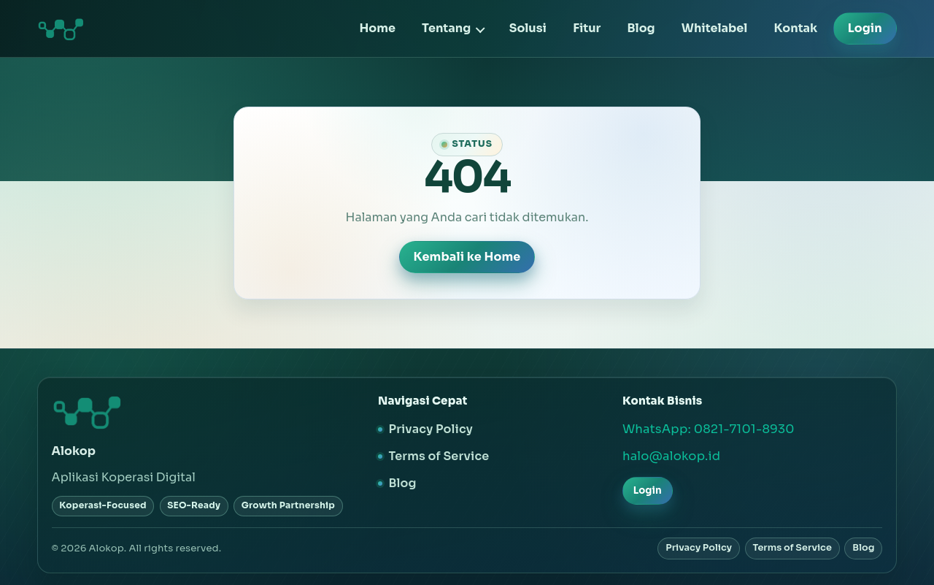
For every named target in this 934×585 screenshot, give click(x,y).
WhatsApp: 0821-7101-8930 (708, 429)
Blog (641, 28)
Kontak (796, 28)
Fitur (587, 28)
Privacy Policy (430, 429)
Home (377, 28)
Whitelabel (715, 28)
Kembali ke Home (467, 256)
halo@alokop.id (671, 456)
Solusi (528, 28)
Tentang (446, 28)
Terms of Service (438, 456)
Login (865, 28)
